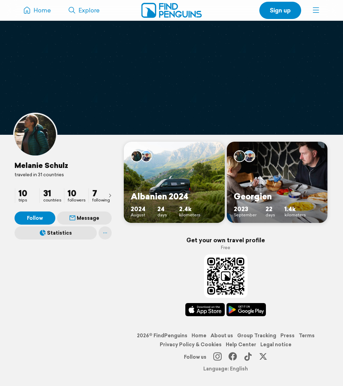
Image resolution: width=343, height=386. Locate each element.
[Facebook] (233, 357)
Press (287, 335)
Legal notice (275, 344)
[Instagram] (217, 357)
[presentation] (109, 195)
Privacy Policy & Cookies (191, 344)
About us (222, 335)
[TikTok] (248, 357)
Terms (307, 335)
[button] (316, 10)
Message (84, 218)
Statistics (56, 232)
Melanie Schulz (41, 165)
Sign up (280, 10)
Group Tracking (256, 335)
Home (199, 335)
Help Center (241, 344)
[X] (263, 357)
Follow (35, 218)
